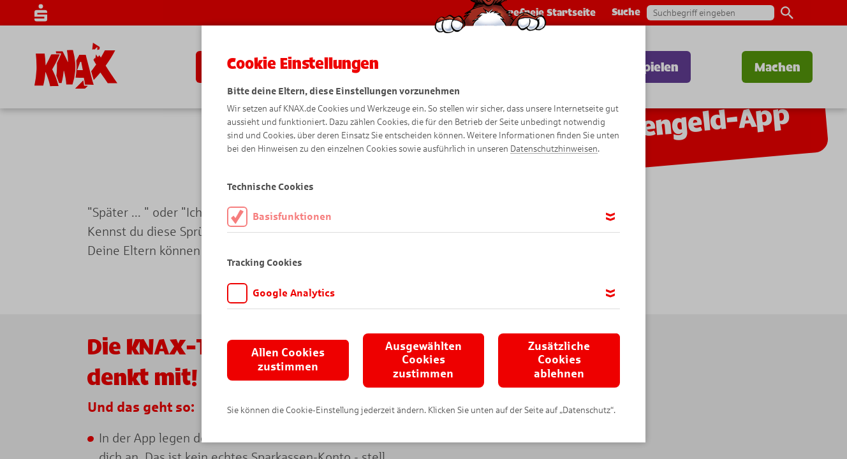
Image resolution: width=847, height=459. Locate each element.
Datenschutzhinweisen (554, 149)
